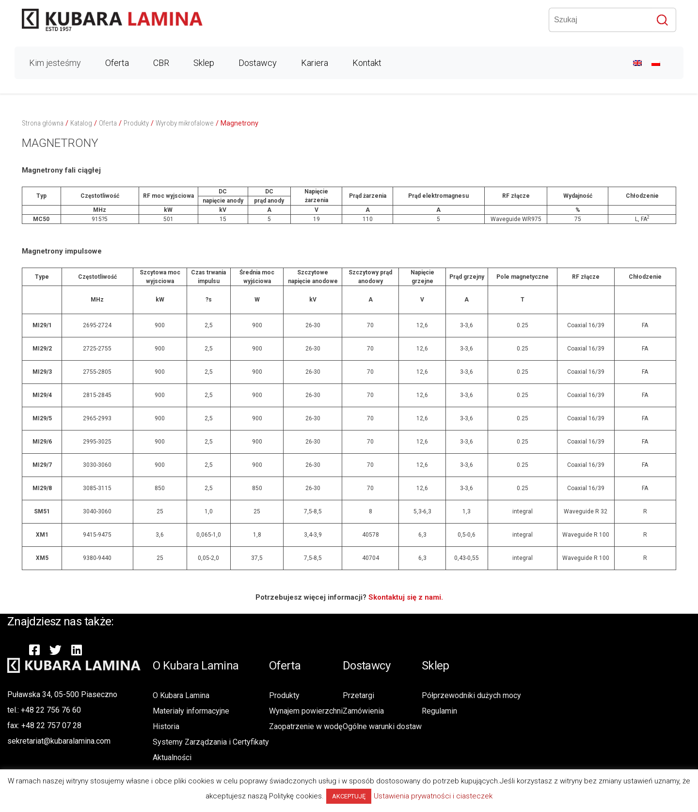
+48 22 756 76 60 (51, 710)
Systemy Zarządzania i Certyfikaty (211, 742)
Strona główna (42, 123)
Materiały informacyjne (191, 711)
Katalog (81, 123)
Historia (166, 726)
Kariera (314, 63)
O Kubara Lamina (181, 695)
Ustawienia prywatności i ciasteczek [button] (433, 796)
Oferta (117, 63)
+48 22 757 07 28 (51, 725)
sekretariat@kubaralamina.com (59, 741)
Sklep (203, 63)
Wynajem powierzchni (306, 711)
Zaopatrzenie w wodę (305, 726)
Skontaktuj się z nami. (405, 597)
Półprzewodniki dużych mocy (471, 695)
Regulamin (439, 711)
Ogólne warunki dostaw (382, 726)
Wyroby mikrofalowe (185, 123)
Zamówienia (363, 711)
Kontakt (366, 63)
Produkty (136, 123)
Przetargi (358, 695)
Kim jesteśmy (55, 63)
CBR (161, 63)
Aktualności (172, 757)
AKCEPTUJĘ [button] (348, 796)
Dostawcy (257, 63)
